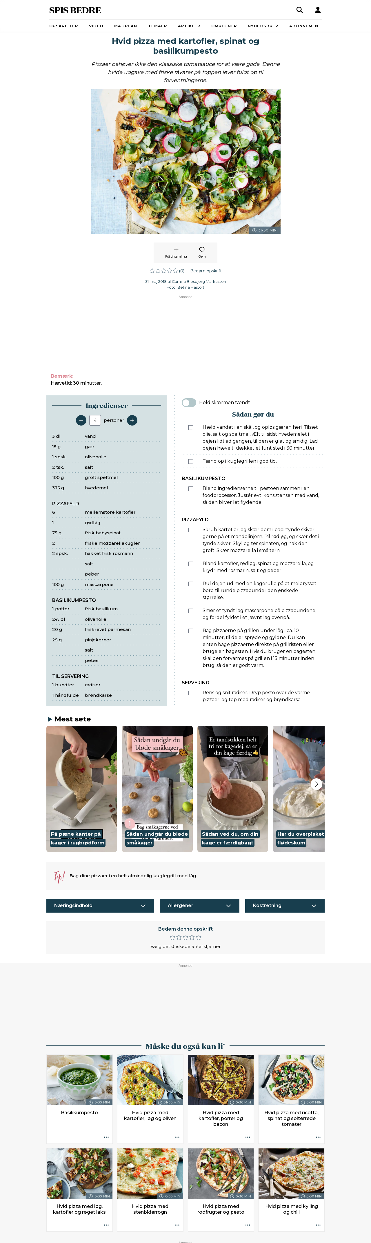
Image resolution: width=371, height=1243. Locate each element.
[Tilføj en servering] (132, 420)
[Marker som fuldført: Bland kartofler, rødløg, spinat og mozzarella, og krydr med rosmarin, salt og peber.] (190, 564)
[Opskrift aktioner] (106, 1137)
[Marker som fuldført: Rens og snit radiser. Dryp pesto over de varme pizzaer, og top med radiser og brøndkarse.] (190, 693)
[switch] (189, 402)
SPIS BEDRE (75, 9)
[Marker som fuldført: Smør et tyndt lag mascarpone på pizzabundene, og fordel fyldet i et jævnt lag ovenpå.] (190, 611)
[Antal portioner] (95, 420)
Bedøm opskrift (206, 271)
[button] (81, 789)
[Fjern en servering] (81, 420)
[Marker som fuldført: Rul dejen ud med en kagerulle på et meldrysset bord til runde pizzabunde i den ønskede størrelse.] (190, 584)
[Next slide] (316, 784)
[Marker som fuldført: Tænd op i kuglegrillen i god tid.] (190, 461)
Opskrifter (63, 25)
